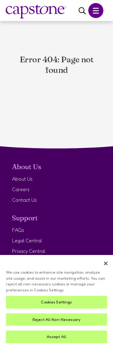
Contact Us (24, 200)
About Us (22, 179)
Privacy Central (28, 251)
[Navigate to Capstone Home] (36, 12)
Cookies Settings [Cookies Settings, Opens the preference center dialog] (56, 302)
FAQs (18, 230)
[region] (56, 301)
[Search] (82, 11)
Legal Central (27, 241)
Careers (21, 189)
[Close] (105, 263)
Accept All (56, 336)
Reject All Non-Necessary (56, 319)
